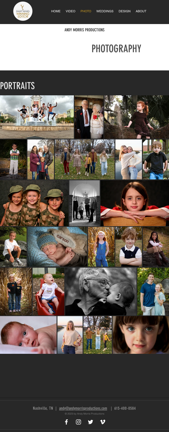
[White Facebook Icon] (66, 422)
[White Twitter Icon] (90, 422)
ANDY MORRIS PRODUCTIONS (84, 30)
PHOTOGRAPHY (116, 49)
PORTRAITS (17, 86)
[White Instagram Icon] (78, 422)
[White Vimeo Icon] (102, 422)
